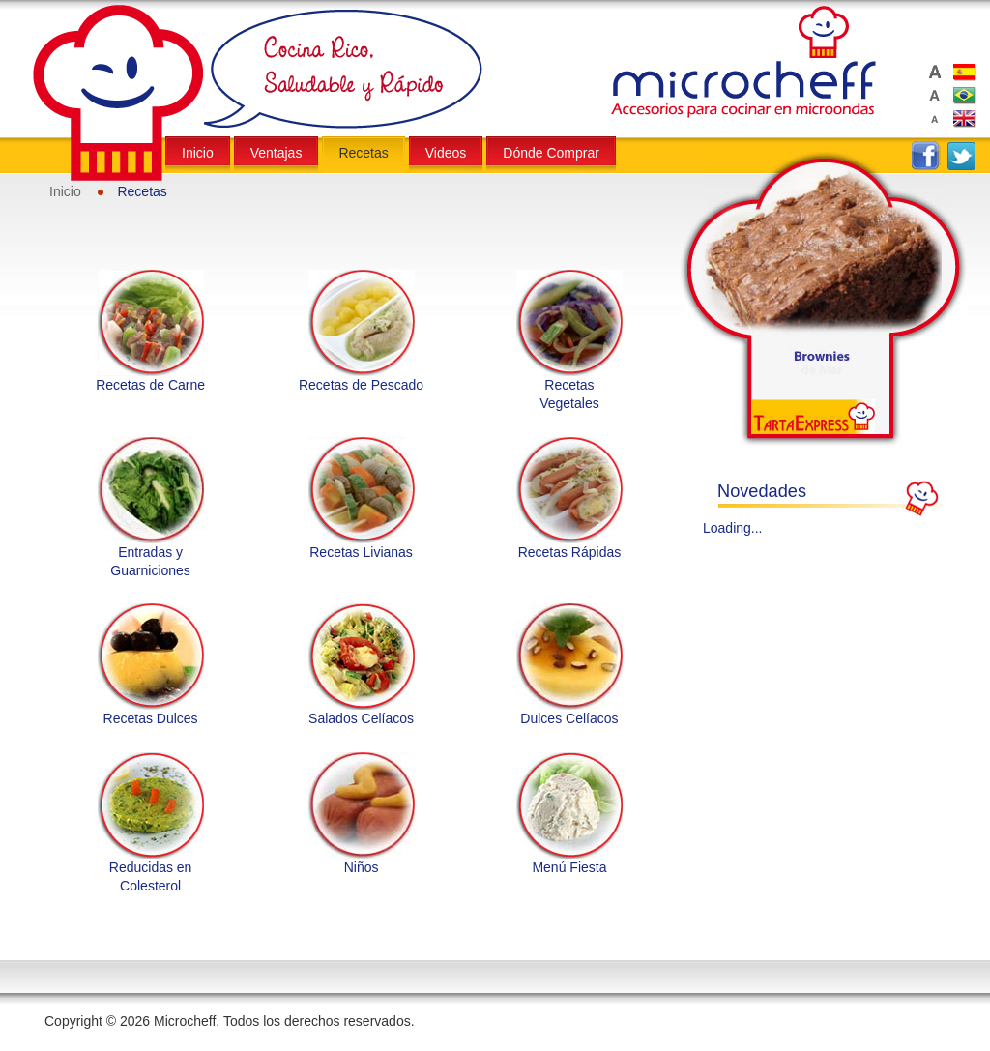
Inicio (65, 191)
